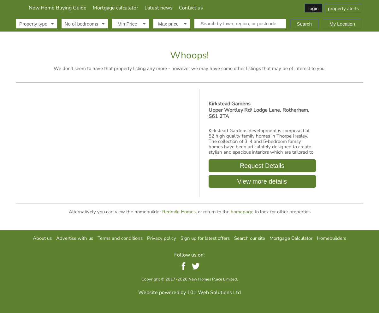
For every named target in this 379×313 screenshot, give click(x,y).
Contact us (260, 7)
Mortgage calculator (184, 7)
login (313, 8)
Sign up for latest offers (205, 238)
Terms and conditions (120, 238)
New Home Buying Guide (127, 7)
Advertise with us (74, 238)
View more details (262, 181)
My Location (342, 24)
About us (42, 238)
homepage (242, 212)
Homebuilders (331, 238)
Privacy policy (161, 238)
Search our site (249, 238)
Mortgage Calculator (290, 238)
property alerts (343, 8)
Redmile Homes (179, 212)
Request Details (262, 165)
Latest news (228, 7)
